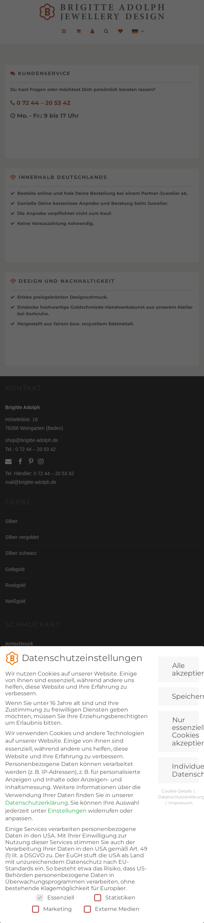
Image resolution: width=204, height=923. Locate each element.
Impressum (180, 813)
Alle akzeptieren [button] (185, 680)
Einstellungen (67, 821)
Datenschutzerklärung (36, 814)
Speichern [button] (185, 707)
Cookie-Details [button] (177, 802)
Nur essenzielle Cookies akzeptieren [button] (185, 742)
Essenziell (55, 908)
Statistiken (114, 908)
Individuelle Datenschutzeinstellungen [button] (185, 781)
